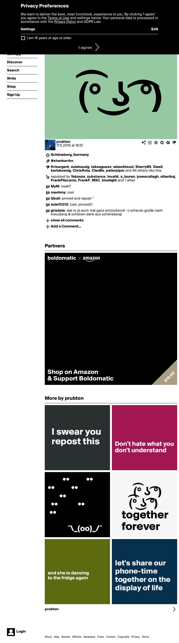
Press (100, 637)
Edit (154, 29)
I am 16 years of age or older (49, 38)
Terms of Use (58, 18)
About (48, 637)
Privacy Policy (65, 22)
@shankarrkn (62, 161)
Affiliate (76, 637)
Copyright (123, 637)
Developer (89, 637)
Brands (66, 637)
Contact (111, 637)
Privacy (135, 637)
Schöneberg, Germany (70, 155)
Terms (145, 637)
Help (56, 637)
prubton (63, 142)
